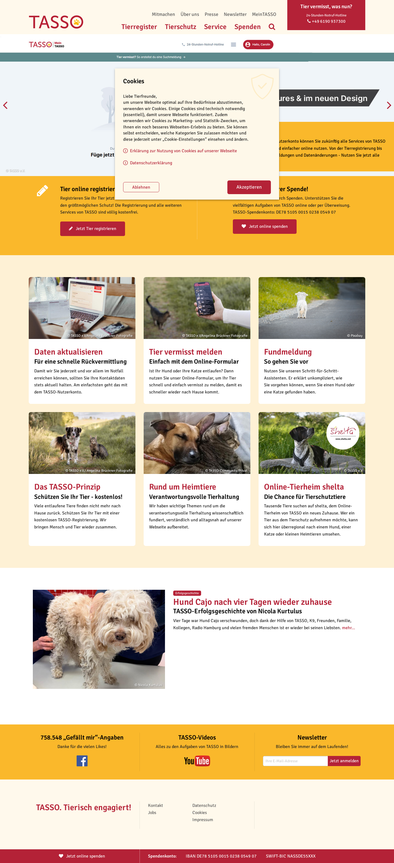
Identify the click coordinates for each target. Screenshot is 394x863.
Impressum (202, 819)
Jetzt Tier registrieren (92, 228)
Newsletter (235, 14)
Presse (211, 14)
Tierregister (139, 26)
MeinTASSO (264, 14)
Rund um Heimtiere (182, 487)
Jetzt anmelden (344, 761)
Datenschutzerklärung (151, 163)
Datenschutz (204, 805)
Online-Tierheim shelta (304, 487)
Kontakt (155, 805)
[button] (82, 308)
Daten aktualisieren (68, 352)
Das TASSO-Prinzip (67, 487)
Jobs (152, 812)
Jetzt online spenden (265, 226)
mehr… (348, 628)
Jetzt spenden (82, 856)
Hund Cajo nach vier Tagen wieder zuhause (252, 602)
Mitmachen (163, 14)
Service (215, 26)
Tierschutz (180, 26)
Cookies (199, 812)
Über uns (190, 14)
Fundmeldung (288, 352)
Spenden (247, 26)
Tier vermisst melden (185, 352)
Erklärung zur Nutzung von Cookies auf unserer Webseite (183, 151)
